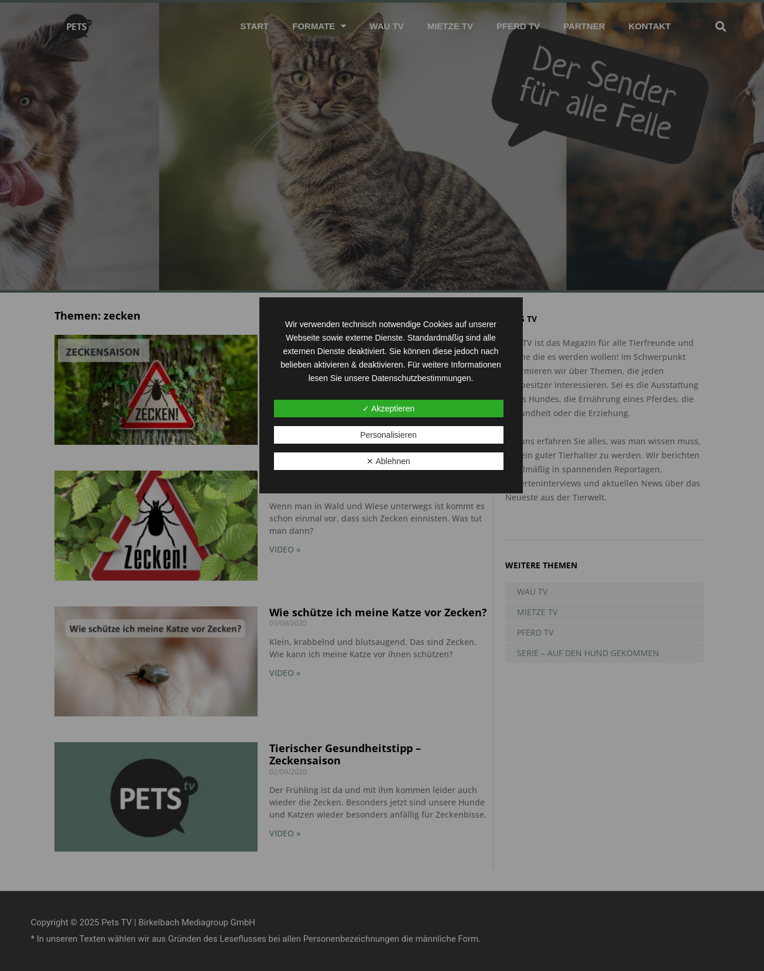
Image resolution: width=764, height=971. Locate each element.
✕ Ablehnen (388, 461)
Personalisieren (388, 435)
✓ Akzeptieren (388, 408)
